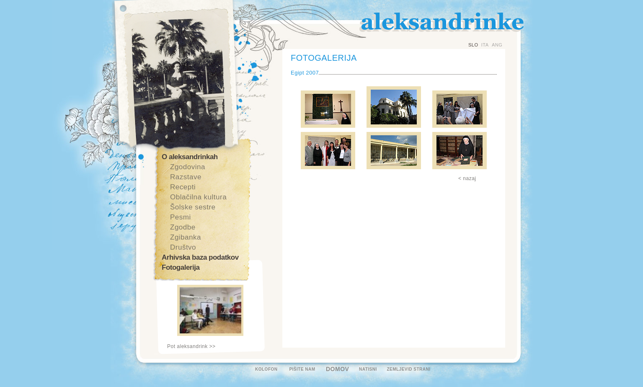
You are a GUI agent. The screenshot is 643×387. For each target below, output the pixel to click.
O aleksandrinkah (190, 157)
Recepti (183, 187)
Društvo (183, 247)
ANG (497, 44)
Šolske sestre (193, 207)
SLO (473, 44)
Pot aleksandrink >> (191, 346)
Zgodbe (183, 227)
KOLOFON (266, 369)
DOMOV (337, 369)
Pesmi (180, 217)
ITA (485, 44)
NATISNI (368, 369)
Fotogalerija (180, 267)
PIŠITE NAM (302, 369)
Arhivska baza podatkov (200, 257)
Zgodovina (187, 167)
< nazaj (467, 178)
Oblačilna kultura (198, 197)
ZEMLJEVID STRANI (408, 369)
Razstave (185, 177)
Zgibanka (185, 237)
